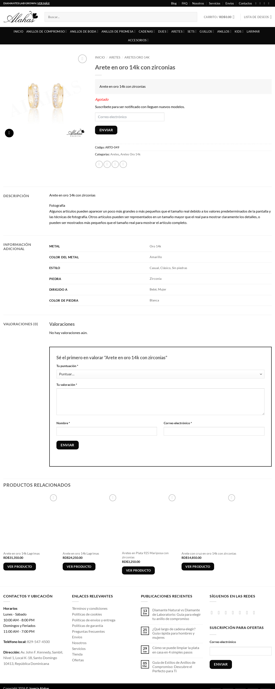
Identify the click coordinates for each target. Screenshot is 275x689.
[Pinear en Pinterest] (123, 164)
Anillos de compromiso (46, 31)
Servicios (214, 3)
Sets (192, 31)
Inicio (18, 31)
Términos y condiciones (90, 608)
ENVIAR (106, 130)
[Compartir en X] (107, 164)
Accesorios (138, 40)
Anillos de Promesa (118, 31)
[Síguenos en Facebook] (256, 3)
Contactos (245, 3)
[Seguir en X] (265, 3)
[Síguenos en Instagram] (261, 3)
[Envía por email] (115, 164)
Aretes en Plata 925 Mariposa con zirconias (145, 555)
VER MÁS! (43, 3)
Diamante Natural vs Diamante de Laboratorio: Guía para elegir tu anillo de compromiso (176, 614)
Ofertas (78, 660)
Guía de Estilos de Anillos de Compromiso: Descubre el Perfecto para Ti (173, 666)
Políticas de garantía (87, 625)
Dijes (163, 31)
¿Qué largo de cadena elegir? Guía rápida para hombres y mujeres (173, 633)
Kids (239, 31)
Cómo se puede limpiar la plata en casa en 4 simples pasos (175, 649)
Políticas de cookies (87, 614)
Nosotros (198, 3)
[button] (220, 17)
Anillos (224, 31)
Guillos (207, 31)
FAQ (184, 3)
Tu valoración (66, 384)
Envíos (77, 637)
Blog (174, 3)
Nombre (63, 423)
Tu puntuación (67, 366)
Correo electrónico (178, 423)
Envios (229, 3)
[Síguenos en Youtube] (269, 3)
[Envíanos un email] (241, 612)
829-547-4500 (38, 641)
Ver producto (19, 566)
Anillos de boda (84, 31)
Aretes (177, 31)
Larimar (253, 31)
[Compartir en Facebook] (99, 164)
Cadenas (147, 31)
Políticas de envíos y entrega (93, 620)
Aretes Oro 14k (137, 57)
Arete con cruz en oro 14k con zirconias (209, 553)
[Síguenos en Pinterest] (248, 612)
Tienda (77, 654)
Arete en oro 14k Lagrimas (21, 553)
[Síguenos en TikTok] (227, 612)
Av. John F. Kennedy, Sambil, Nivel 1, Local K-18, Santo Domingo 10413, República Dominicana (33, 658)
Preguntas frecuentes (88, 631)
